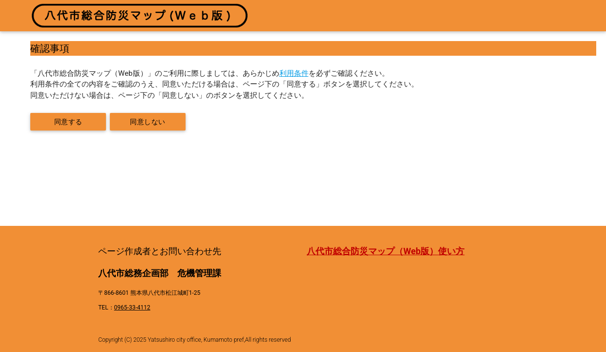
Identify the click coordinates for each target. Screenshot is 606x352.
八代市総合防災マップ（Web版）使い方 (385, 251)
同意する (68, 122)
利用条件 (294, 73)
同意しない (148, 122)
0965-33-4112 (132, 307)
